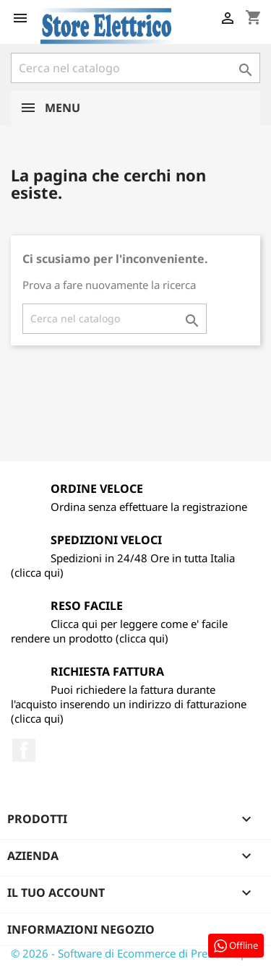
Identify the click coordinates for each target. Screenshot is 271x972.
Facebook (23, 750)
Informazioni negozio (81, 929)
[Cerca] (135, 68)
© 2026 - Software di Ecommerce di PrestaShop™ (133, 953)
